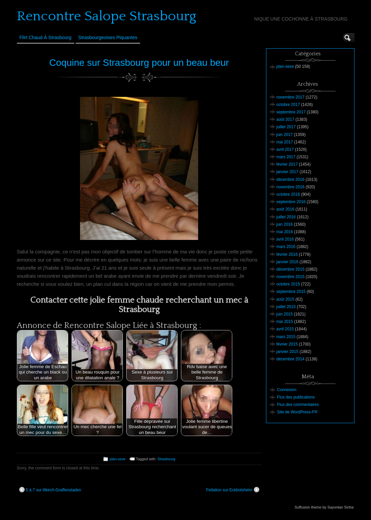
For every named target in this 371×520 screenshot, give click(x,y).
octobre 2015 (288, 284)
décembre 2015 (290, 269)
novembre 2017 (290, 97)
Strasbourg (166, 459)
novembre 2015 (290, 276)
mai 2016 (284, 231)
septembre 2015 (291, 291)
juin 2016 (284, 224)
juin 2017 (284, 134)
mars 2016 (286, 246)
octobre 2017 (288, 104)
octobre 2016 (288, 194)
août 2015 (285, 299)
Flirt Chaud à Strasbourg (46, 37)
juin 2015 (284, 314)
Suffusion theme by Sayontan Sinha (324, 507)
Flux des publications (296, 397)
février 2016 (287, 254)
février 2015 (287, 344)
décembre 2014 (290, 359)
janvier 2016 (287, 261)
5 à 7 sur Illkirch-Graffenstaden (50, 489)
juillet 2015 (286, 306)
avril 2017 (285, 149)
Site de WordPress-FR (297, 412)
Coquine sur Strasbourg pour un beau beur (139, 62)
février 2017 (287, 164)
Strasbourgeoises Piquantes (107, 37)
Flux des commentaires (298, 404)
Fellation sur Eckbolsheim (232, 489)
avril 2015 (285, 329)
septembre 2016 (291, 201)
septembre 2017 (291, 112)
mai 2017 (284, 142)
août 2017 (285, 119)
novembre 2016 (290, 187)
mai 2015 (284, 321)
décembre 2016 (290, 179)
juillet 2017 (286, 127)
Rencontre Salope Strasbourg (106, 16)
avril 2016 (285, 239)
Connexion (286, 389)
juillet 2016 (286, 217)
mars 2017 (286, 157)
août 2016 (285, 209)
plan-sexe (118, 459)
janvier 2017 (287, 171)
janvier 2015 (287, 351)
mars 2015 (286, 336)
